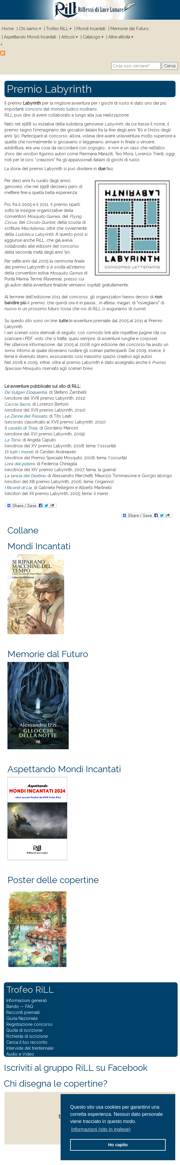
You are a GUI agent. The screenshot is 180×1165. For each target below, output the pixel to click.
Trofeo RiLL (57, 28)
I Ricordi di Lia (18, 487)
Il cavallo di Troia (20, 428)
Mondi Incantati (90, 28)
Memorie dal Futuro (129, 28)
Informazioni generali (26, 1000)
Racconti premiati (23, 1012)
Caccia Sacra (17, 404)
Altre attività (119, 37)
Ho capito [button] (118, 1144)
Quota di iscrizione (24, 1030)
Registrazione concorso (29, 1024)
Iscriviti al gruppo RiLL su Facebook (76, 1067)
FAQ (29, 1006)
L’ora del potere (19, 463)
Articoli (68, 37)
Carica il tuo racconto (26, 1042)
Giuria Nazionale (22, 1018)
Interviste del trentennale (29, 1048)
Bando (12, 1006)
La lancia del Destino (24, 475)
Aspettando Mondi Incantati (30, 37)
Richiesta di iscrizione (27, 1036)
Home (8, 28)
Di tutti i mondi (18, 451)
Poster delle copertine (53, 880)
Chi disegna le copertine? (55, 1083)
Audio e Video (20, 1054)
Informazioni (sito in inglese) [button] (100, 1129)
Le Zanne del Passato (25, 416)
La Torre (12, 440)
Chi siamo (28, 28)
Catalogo (91, 37)
